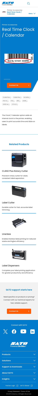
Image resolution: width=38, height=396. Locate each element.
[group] (19, 58)
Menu (31, 14)
